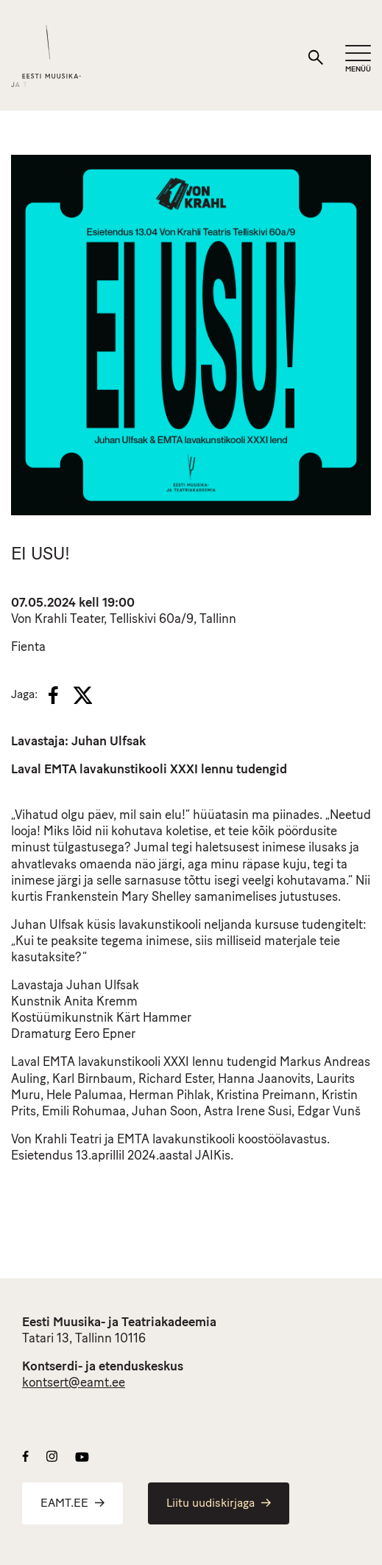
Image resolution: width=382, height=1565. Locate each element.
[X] (82, 695)
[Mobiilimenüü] (358, 59)
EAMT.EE (72, 1504)
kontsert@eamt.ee (73, 1383)
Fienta (28, 647)
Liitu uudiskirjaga (218, 1504)
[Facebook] (53, 695)
